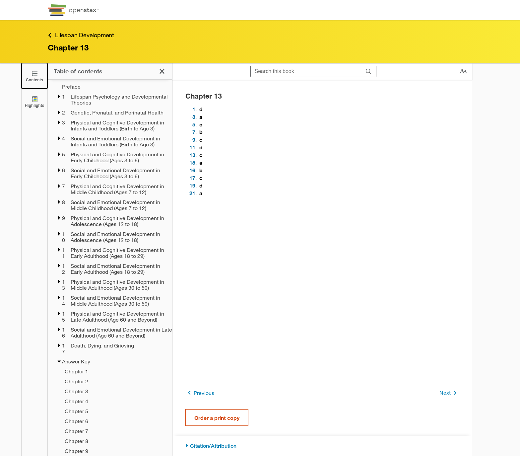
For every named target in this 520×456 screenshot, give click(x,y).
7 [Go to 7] (193, 132)
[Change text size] (463, 71)
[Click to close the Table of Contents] (34, 76)
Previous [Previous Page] (199, 393)
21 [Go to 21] (192, 193)
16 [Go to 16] (192, 170)
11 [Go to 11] (192, 147)
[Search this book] (306, 71)
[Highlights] (34, 101)
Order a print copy (216, 418)
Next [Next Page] (449, 393)
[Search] (368, 71)
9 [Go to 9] (193, 139)
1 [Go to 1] (193, 109)
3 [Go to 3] (193, 117)
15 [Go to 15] (192, 162)
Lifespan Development (81, 35)
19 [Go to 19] (192, 185)
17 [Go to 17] (192, 178)
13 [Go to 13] (192, 155)
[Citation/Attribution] (322, 446)
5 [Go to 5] (193, 124)
